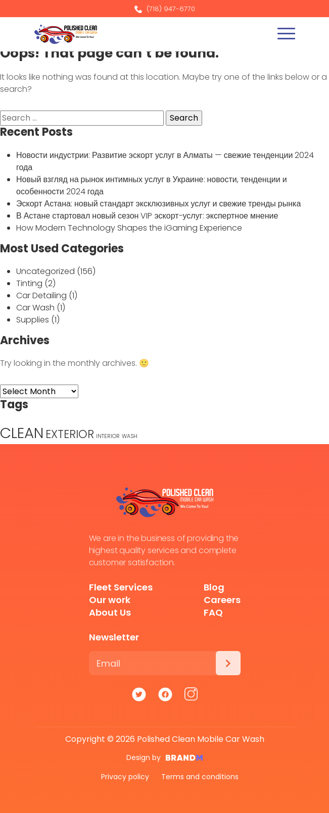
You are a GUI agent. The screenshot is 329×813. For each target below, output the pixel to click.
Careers (222, 599)
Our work (109, 599)
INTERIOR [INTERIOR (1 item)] (108, 436)
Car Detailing (41, 295)
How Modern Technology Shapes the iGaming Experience (129, 228)
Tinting (29, 283)
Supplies (32, 320)
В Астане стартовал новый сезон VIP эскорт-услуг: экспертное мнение (147, 216)
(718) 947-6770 (164, 9)
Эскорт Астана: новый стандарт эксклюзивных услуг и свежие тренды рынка (158, 203)
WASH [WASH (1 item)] (129, 436)
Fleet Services (121, 587)
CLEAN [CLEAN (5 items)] (21, 432)
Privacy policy (125, 777)
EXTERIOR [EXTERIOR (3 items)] (69, 434)
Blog (214, 587)
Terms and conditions (200, 777)
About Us (110, 612)
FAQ (213, 612)
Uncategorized (45, 271)
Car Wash (35, 307)
